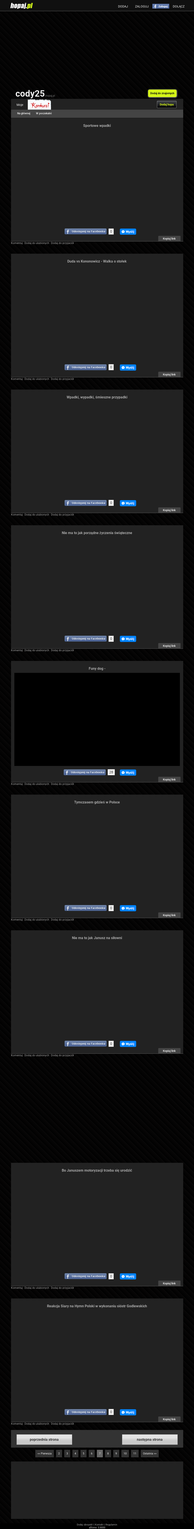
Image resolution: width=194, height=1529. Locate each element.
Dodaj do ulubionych (36, 243)
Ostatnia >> (149, 1453)
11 (134, 1453)
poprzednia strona (44, 1439)
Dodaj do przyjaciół (62, 243)
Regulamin (111, 1524)
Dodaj (123, 6)
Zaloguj (142, 6)
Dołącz (179, 6)
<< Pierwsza (45, 1453)
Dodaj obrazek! (85, 1524)
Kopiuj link (169, 238)
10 (125, 1453)
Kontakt (99, 1524)
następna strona (150, 1439)
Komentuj (17, 243)
